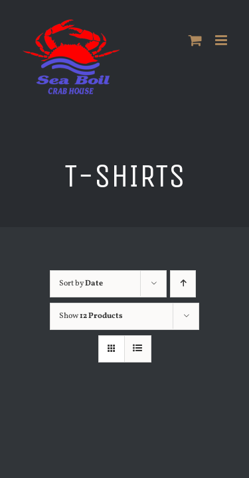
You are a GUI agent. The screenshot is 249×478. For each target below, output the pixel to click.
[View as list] (138, 349)
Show (91, 316)
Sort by (81, 283)
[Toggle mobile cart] (195, 40)
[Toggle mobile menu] (222, 40)
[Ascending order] (186, 283)
